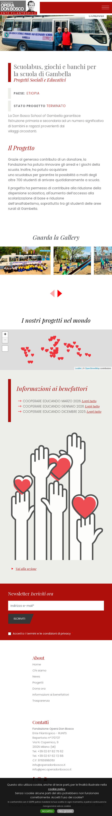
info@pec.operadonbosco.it (52, 769)
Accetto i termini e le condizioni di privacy (42, 633)
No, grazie (65, 811)
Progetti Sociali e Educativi (40, 80)
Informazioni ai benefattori (51, 694)
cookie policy (56, 789)
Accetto (47, 811)
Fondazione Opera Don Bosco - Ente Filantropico (20, 7)
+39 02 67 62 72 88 (51, 756)
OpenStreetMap (92, 368)
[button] (60, 293)
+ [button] (5, 334)
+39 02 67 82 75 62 (50, 751)
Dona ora (39, 688)
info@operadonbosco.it (49, 765)
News (36, 676)
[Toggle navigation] (105, 7)
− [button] (5, 340)
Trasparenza (41, 701)
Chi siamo (39, 670)
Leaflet (78, 368)
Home (37, 664)
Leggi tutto (89, 401)
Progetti (38, 682)
